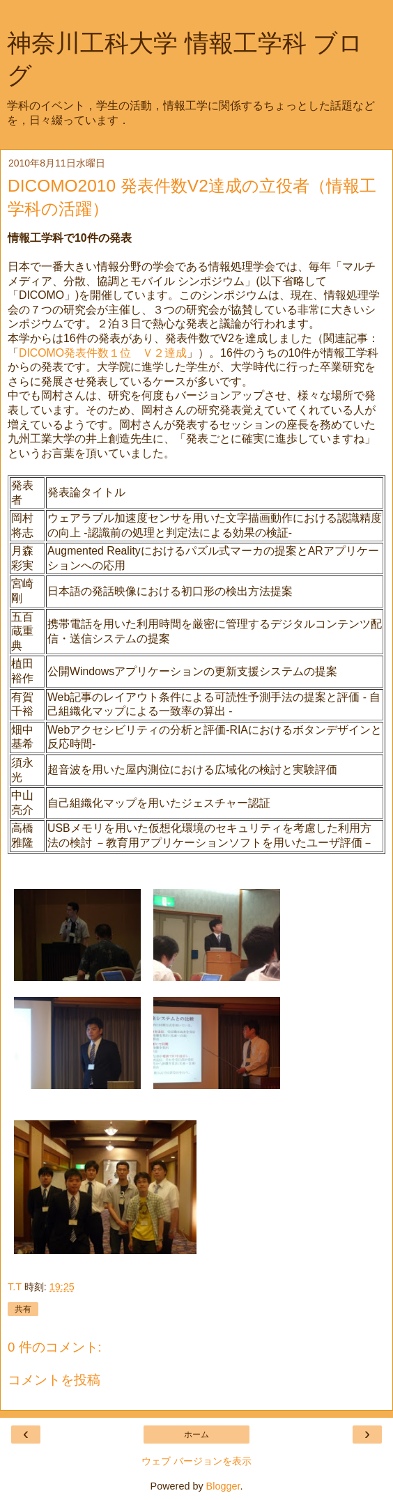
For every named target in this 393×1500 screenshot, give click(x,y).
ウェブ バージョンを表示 (196, 1461)
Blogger (223, 1486)
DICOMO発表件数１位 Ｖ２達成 (103, 353)
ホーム (196, 1434)
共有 (23, 1309)
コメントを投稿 (54, 1380)
